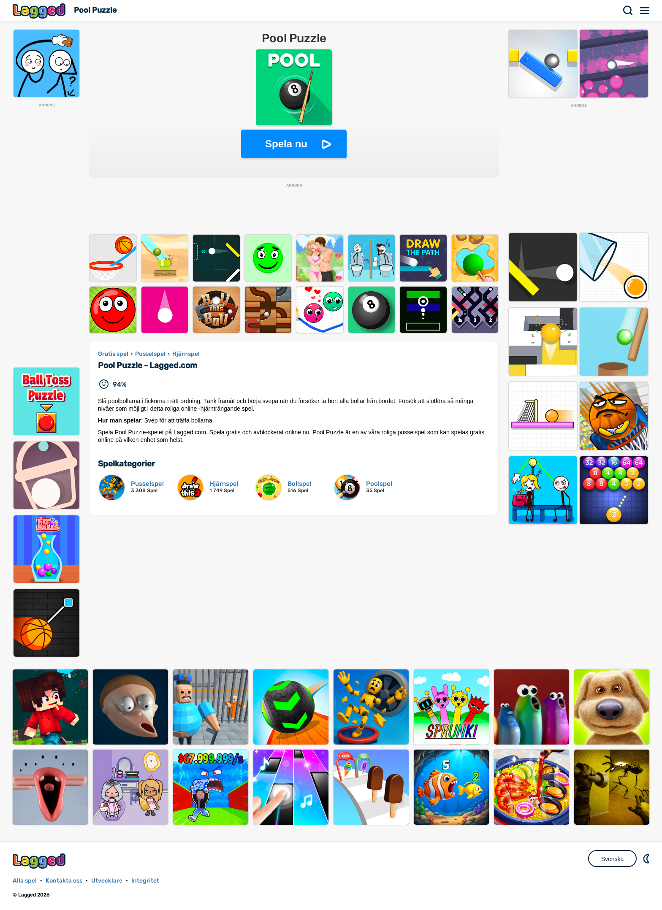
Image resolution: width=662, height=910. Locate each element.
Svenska (612, 859)
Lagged (40, 11)
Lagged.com (40, 861)
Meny (645, 10)
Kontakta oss (64, 880)
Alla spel (25, 880)
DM (647, 858)
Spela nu (286, 143)
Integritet (145, 880)
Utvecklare (106, 880)
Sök (628, 10)
